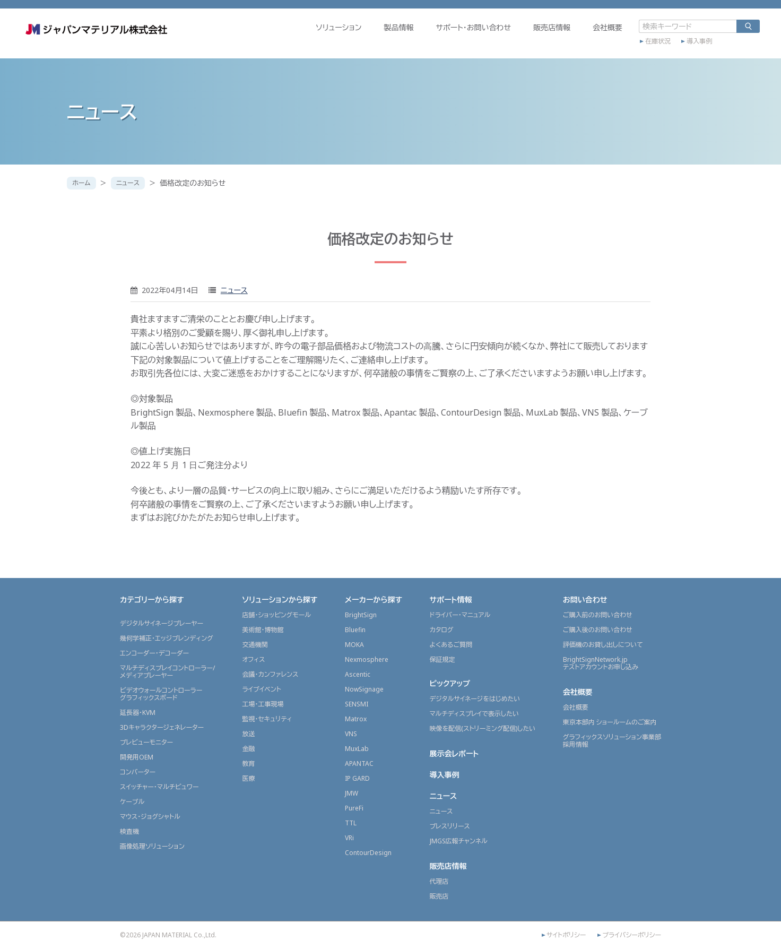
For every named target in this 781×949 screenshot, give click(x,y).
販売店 (439, 896)
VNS (351, 733)
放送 (248, 733)
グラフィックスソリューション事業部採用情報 (612, 740)
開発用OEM (136, 757)
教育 (248, 763)
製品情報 (353, 41)
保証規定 (442, 659)
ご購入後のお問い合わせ (597, 629)
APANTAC (359, 763)
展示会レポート (454, 753)
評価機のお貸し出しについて (603, 644)
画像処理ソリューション (152, 846)
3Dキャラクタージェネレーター (162, 727)
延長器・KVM (137, 712)
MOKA (354, 644)
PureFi (354, 808)
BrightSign (361, 614)
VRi (349, 837)
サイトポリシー (566, 935)
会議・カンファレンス (270, 674)
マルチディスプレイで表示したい (474, 713)
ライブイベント (261, 689)
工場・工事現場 (262, 704)
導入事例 (653, 51)
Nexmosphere (366, 659)
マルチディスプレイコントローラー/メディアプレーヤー (167, 671)
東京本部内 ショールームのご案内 (610, 722)
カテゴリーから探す (152, 599)
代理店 (439, 881)
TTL (351, 822)
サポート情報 (451, 599)
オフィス (253, 659)
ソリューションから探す (279, 599)
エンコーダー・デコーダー (154, 653)
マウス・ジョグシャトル (150, 816)
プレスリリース (450, 826)
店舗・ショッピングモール (276, 614)
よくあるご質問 (451, 644)
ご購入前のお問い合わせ (597, 614)
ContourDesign (368, 852)
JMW (351, 793)
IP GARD (357, 778)
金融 (248, 748)
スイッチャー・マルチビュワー (159, 786)
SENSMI (356, 704)
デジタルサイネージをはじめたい (475, 698)
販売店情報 (506, 41)
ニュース (135, 183)
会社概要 (562, 41)
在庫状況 (612, 51)
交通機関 (254, 644)
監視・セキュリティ (267, 718)
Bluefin (355, 629)
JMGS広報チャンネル (459, 841)
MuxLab (357, 748)
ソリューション (293, 41)
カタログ (442, 629)
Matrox (356, 718)
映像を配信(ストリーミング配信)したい (483, 728)
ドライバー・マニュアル (460, 614)
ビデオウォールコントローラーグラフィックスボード (161, 694)
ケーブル (132, 801)
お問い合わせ (585, 599)
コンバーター (137, 772)
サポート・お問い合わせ (427, 41)
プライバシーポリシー (631, 935)
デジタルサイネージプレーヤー (161, 623)
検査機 (129, 831)
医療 (248, 778)
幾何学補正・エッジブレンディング (166, 638)
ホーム (83, 183)
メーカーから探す (373, 599)
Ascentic (357, 674)
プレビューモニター (146, 742)
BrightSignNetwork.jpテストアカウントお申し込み (600, 663)
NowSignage (364, 689)
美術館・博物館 (262, 629)
